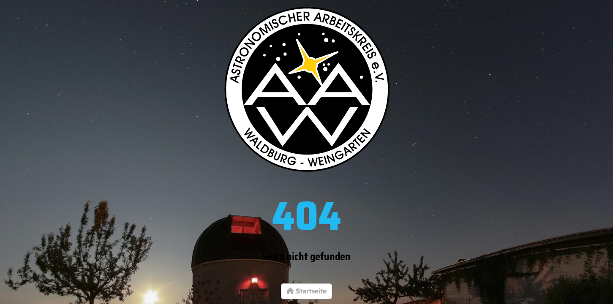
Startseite (306, 291)
